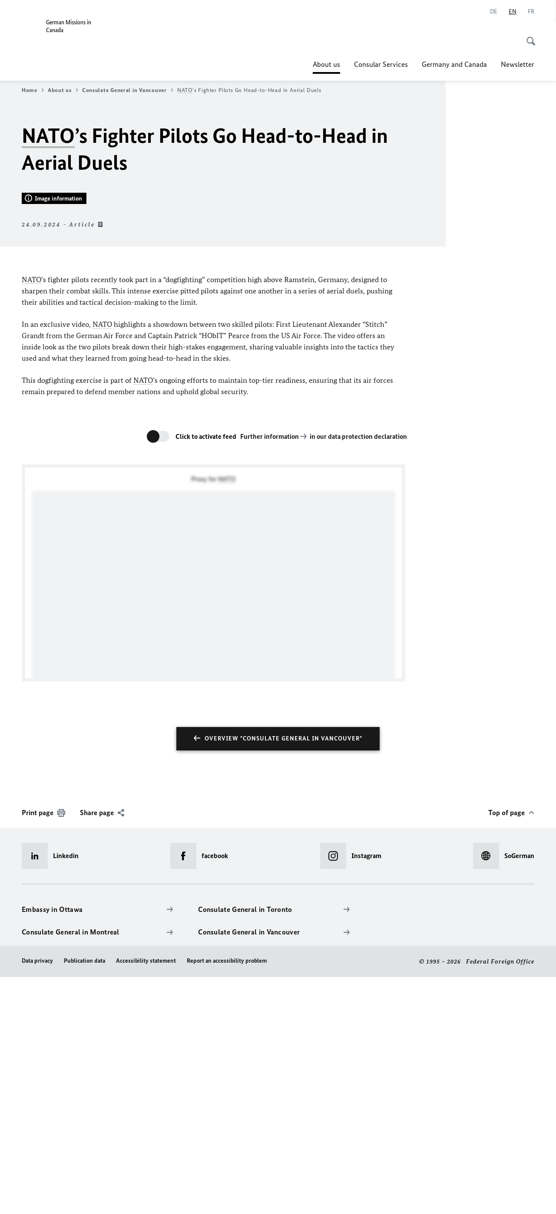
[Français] (531, 11)
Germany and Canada (454, 64)
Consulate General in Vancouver (127, 90)
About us (326, 64)
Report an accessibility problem (227, 1197)
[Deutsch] (493, 11)
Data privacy (37, 1197)
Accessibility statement (146, 1197)
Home (33, 90)
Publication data (84, 1197)
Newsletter (517, 64)
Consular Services (381, 64)
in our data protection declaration (358, 673)
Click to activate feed (205, 673)
